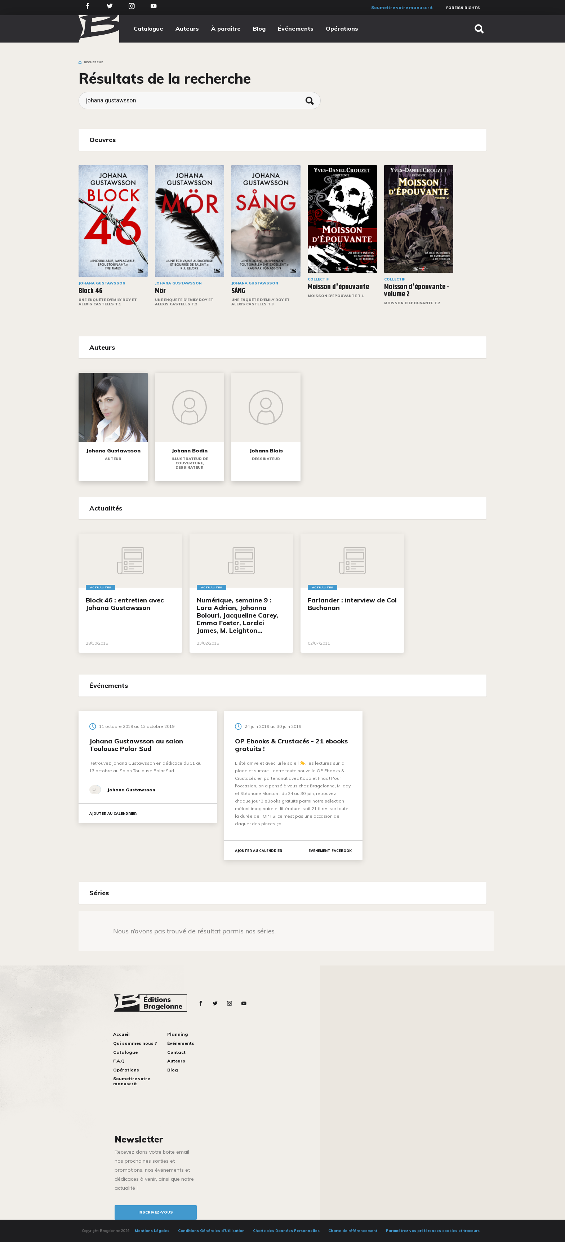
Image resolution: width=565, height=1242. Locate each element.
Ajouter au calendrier (113, 814)
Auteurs (187, 28)
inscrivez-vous (155, 1212)
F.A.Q (119, 1061)
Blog (259, 28)
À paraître (226, 28)
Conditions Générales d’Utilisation (211, 1230)
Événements (295, 28)
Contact (176, 1052)
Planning (177, 1034)
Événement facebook (330, 851)
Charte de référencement (352, 1230)
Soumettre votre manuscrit (402, 7)
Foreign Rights (463, 7)
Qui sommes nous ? (135, 1043)
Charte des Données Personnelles (286, 1230)
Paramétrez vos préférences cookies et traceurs (433, 1230)
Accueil (121, 1034)
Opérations (342, 28)
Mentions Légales (152, 1230)
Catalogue (148, 28)
